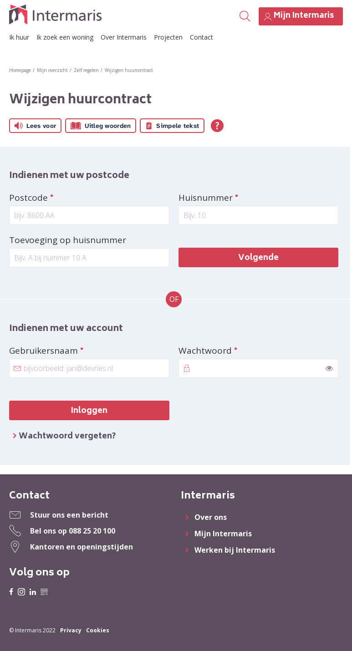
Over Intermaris (124, 37)
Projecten (168, 37)
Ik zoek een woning (64, 37)
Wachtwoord (229, 350)
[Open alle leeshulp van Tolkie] (217, 125)
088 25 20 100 (92, 531)
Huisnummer (230, 197)
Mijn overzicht (52, 70)
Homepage (20, 70)
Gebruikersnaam (67, 350)
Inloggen (89, 411)
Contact (201, 37)
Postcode (52, 197)
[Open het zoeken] (244, 16)
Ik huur (19, 37)
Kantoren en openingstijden (81, 547)
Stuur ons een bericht (69, 515)
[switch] (329, 368)
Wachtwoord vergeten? (67, 436)
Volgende (258, 258)
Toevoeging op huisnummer (67, 240)
